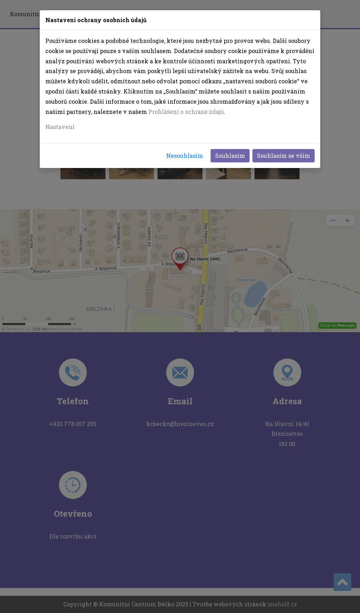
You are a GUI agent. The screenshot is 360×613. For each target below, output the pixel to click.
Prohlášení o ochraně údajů (186, 111)
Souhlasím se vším (283, 155)
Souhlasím (230, 155)
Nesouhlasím (184, 155)
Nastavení (60, 126)
